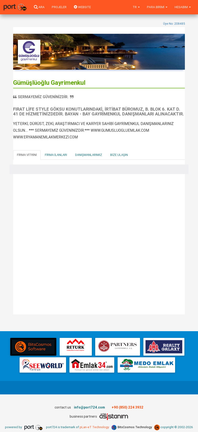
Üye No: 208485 (174, 24)
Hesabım (183, 7)
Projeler (59, 7)
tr (136, 7)
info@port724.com (89, 407)
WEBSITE (82, 7)
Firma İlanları (56, 155)
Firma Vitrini (27, 155)
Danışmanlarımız (88, 155)
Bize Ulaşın (119, 155)
